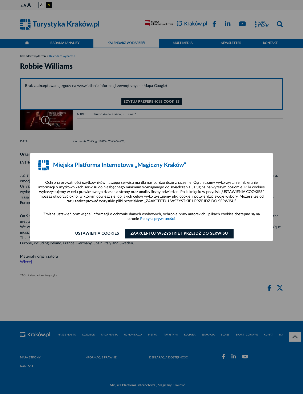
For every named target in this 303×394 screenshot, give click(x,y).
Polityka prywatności (157, 219)
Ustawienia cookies (97, 234)
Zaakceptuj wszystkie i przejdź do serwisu (179, 234)
